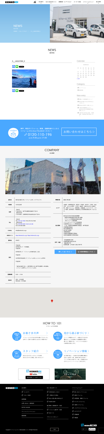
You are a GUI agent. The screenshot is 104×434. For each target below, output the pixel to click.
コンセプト (27, 392)
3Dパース (51, 413)
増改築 (76, 417)
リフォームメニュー (77, 387)
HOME (15, 31)
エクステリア (77, 411)
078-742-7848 (21, 220)
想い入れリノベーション (80, 392)
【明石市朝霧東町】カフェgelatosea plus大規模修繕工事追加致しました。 (86, 109)
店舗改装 (76, 414)
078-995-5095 (21, 224)
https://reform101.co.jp (33, 235)
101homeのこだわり (54, 392)
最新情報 (81, 90)
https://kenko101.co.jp (21, 235)
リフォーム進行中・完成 (55, 409)
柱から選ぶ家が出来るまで (56, 398)
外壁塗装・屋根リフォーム (81, 398)
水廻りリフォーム (79, 404)
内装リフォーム (78, 395)
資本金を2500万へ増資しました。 (86, 105)
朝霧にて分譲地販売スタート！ (86, 99)
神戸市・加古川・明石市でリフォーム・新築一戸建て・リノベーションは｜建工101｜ (12, 2)
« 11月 (78, 78)
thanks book (52, 401)
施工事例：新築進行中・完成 (54, 405)
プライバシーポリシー (52, 417)
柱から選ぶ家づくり (52, 387)
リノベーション (82, 87)
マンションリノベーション (28, 411)
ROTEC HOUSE (26, 407)
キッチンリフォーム (79, 401)
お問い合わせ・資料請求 (28, 403)
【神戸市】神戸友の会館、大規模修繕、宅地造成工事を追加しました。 (86, 114)
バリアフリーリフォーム (80, 408)
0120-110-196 (29, 224)
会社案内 (24, 387)
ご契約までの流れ (53, 395)
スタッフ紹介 (27, 395)
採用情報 (24, 399)
